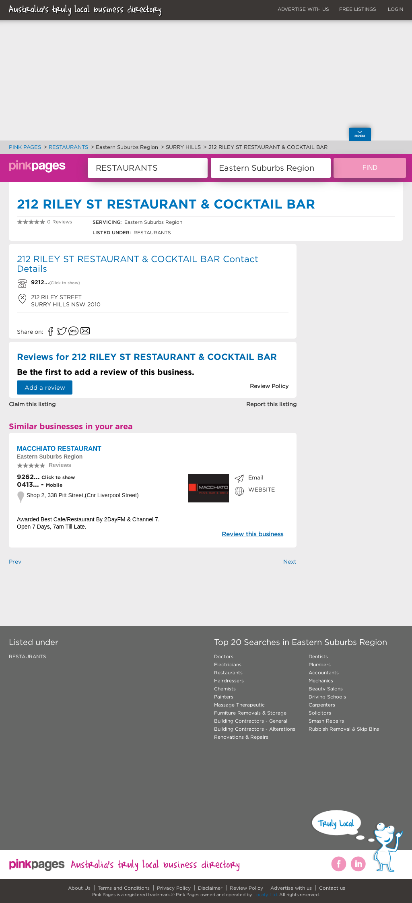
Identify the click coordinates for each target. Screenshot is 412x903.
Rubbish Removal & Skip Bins (344, 728)
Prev (15, 561)
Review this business (252, 534)
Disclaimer (210, 888)
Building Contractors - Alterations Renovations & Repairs (254, 733)
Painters (223, 696)
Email (256, 477)
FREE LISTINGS (357, 9)
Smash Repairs (326, 720)
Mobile (54, 485)
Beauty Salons (326, 688)
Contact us (332, 888)
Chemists (225, 688)
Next (290, 561)
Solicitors (320, 712)
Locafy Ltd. (265, 894)
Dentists (318, 656)
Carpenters (322, 704)
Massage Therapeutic (239, 704)
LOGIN (395, 9)
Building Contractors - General (250, 720)
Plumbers (320, 664)
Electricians (227, 664)
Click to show (57, 477)
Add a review (45, 387)
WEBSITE (261, 489)
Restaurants (228, 672)
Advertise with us (291, 888)
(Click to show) (64, 283)
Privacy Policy (174, 888)
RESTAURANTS (27, 656)
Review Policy (246, 888)
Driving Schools (327, 696)
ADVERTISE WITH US (303, 9)
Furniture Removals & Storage (250, 712)
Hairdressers (229, 680)
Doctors (223, 656)
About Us (79, 888)
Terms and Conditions (124, 888)
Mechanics (321, 680)
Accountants (324, 672)
